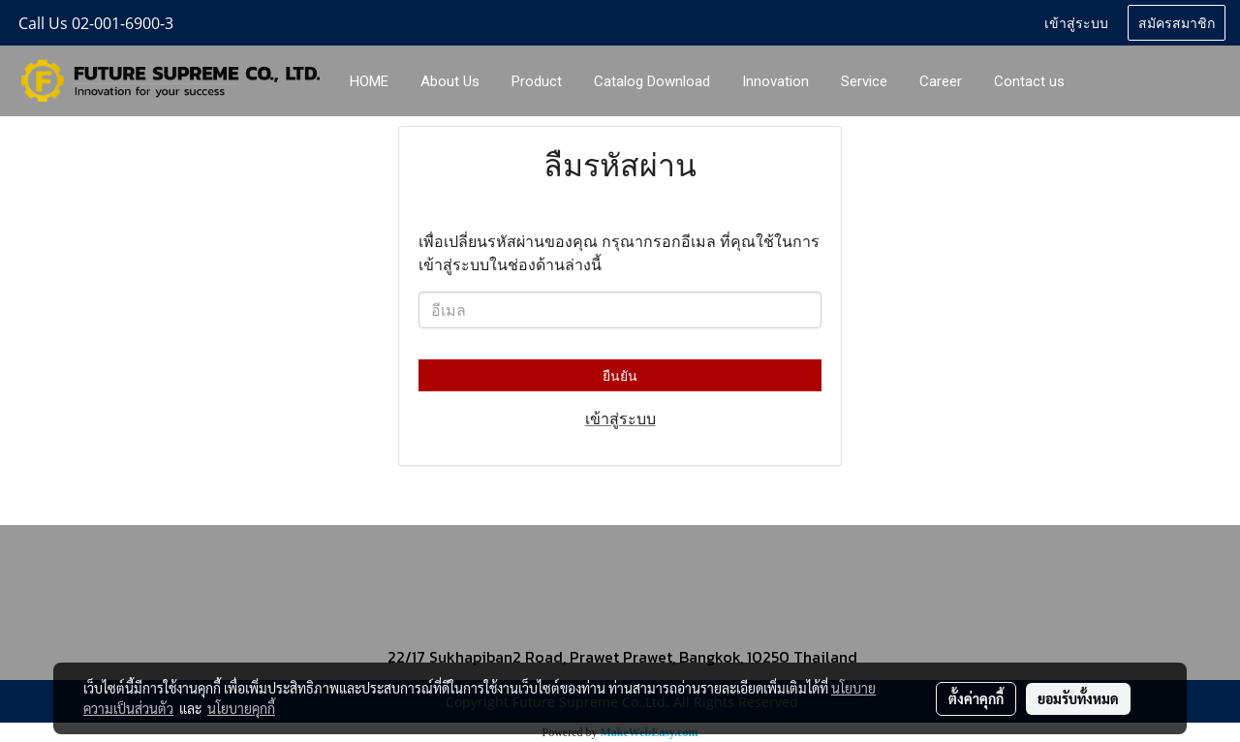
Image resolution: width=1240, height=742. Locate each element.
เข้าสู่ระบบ (1076, 22)
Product (537, 81)
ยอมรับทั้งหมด (1078, 698)
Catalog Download (652, 81)
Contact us (1029, 81)
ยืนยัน (620, 375)
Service (864, 81)
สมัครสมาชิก (1176, 22)
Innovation (775, 81)
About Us (450, 81)
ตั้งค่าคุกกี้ (976, 698)
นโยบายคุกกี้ (241, 708)
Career (940, 81)
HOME (369, 81)
